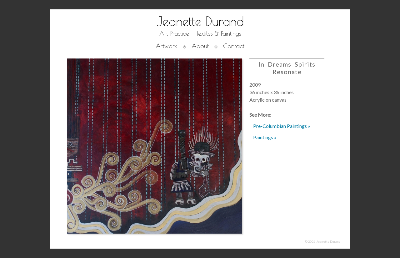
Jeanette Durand (200, 21)
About (200, 45)
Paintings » (265, 137)
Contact (233, 45)
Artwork (166, 45)
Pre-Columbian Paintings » (281, 126)
